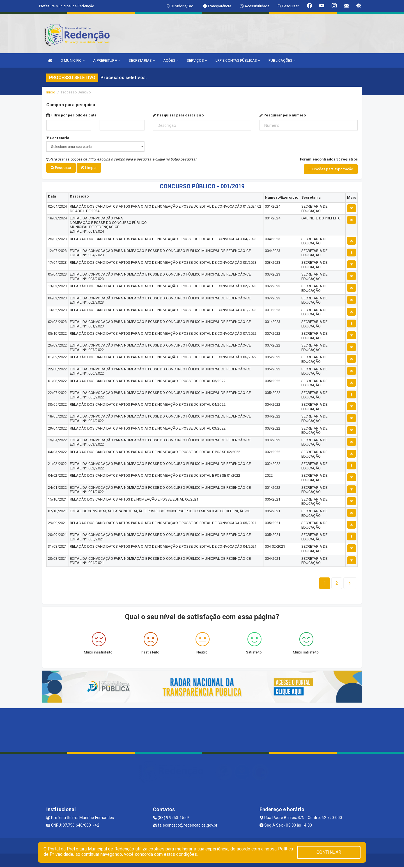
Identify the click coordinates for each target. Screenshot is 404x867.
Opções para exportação (330, 169)
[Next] (336, 583)
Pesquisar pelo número (283, 115)
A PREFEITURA (106, 60)
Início (50, 92)
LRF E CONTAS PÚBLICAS (237, 60)
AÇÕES (170, 60)
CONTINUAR (328, 852)
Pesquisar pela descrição (178, 115)
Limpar (89, 168)
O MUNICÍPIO (73, 60)
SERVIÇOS (197, 60)
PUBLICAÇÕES (281, 60)
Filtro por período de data (71, 115)
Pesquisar (61, 168)
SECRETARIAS (142, 60)
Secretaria (57, 138)
